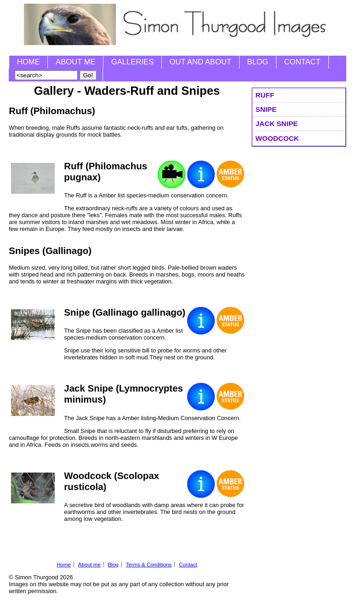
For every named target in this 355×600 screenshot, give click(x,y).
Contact (302, 62)
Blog (257, 62)
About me (76, 62)
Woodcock (277, 138)
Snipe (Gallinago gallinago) (124, 312)
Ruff (265, 95)
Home (28, 62)
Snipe (266, 109)
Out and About (200, 62)
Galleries (132, 62)
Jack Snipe (277, 123)
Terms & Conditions (149, 564)
